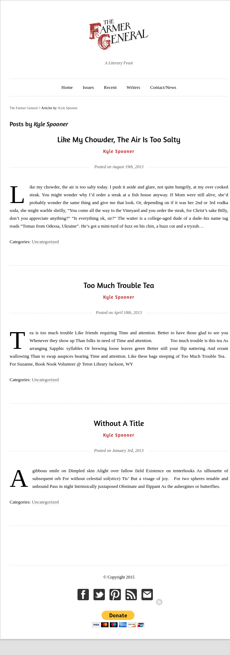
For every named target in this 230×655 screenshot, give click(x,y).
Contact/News (163, 87)
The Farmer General (24, 108)
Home (67, 87)
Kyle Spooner (67, 108)
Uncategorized (45, 241)
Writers (133, 87)
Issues (88, 87)
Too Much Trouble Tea (119, 285)
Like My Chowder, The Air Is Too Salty (118, 139)
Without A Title (119, 423)
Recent (110, 87)
